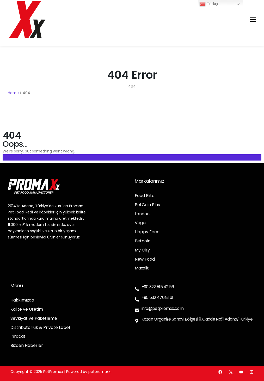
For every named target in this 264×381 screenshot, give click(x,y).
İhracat (18, 336)
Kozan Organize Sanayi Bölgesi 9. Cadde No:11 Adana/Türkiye (197, 319)
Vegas (141, 223)
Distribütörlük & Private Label (40, 327)
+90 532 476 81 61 (157, 297)
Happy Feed (147, 232)
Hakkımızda (22, 300)
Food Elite (145, 196)
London (142, 214)
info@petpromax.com (162, 308)
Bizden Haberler (26, 345)
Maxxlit (142, 268)
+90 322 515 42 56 (158, 287)
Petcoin (142, 241)
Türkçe (209, 4)
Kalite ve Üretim (26, 309)
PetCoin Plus (147, 205)
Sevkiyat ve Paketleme (33, 318)
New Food (145, 259)
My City (142, 250)
